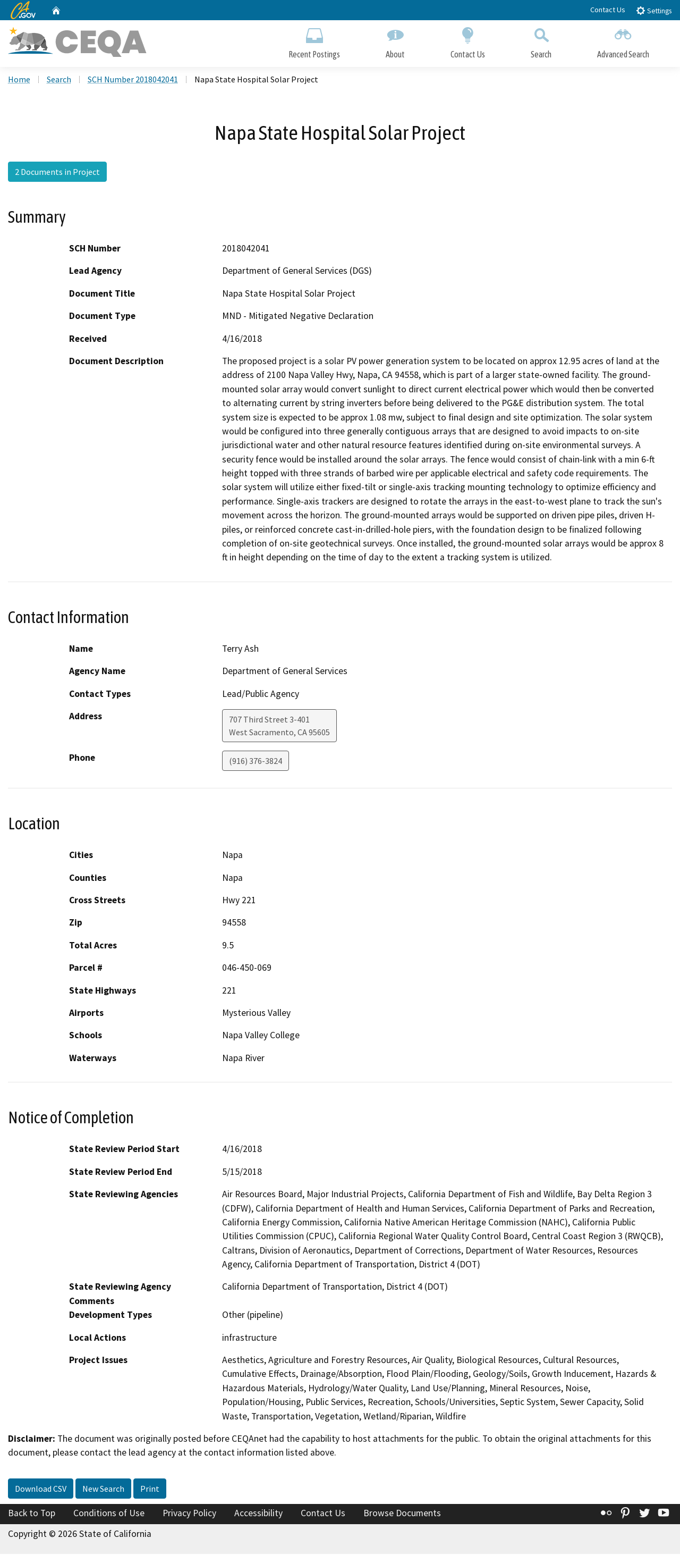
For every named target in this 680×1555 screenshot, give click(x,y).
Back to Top (31, 1514)
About (395, 41)
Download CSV (40, 1489)
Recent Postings (314, 41)
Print (149, 1489)
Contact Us (607, 9)
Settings (654, 10)
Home (19, 80)
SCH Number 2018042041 (133, 80)
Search (541, 41)
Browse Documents (402, 1514)
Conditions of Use (108, 1514)
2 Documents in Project (57, 172)
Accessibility (258, 1514)
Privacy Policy (189, 1514)
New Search (103, 1489)
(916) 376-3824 (255, 762)
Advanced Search (623, 41)
